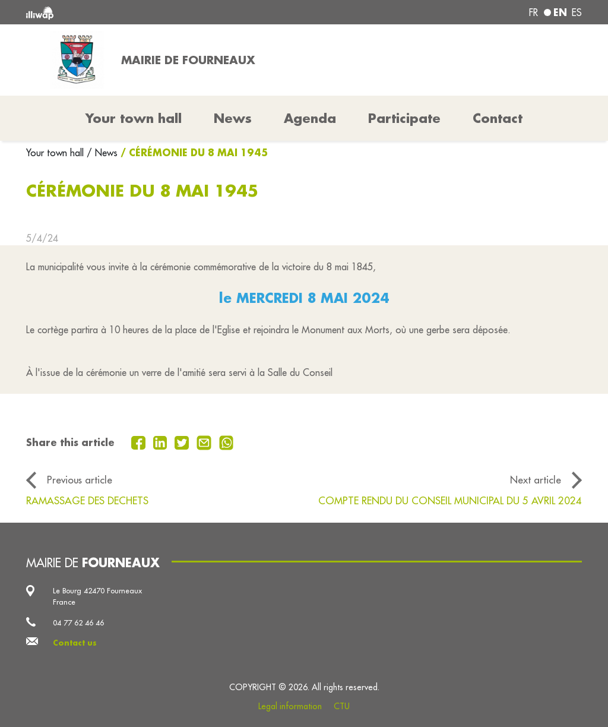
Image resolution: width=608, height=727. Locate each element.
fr (533, 12)
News (233, 118)
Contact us (75, 642)
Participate (404, 118)
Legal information (290, 706)
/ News (102, 153)
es (577, 12)
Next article (535, 479)
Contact (497, 118)
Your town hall (56, 153)
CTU (342, 706)
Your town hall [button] (134, 118)
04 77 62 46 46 (78, 622)
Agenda (310, 118)
